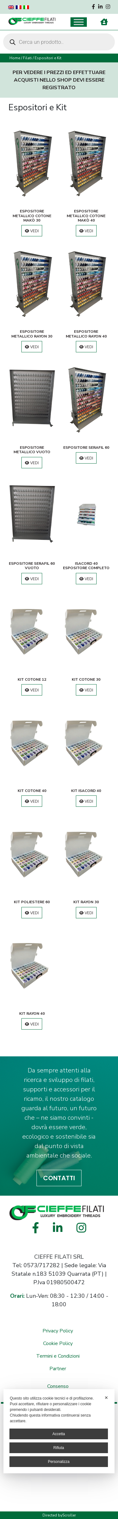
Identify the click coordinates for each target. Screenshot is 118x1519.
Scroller (69, 1515)
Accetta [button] (58, 1434)
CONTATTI (59, 1178)
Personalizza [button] (59, 1461)
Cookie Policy (58, 1343)
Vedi (32, 231)
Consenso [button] (58, 1386)
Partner (57, 1368)
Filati (27, 58)
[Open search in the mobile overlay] (59, 42)
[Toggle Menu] (79, 22)
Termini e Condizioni (58, 1356)
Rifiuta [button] (58, 1448)
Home (14, 58)
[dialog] (59, 1431)
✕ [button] (106, 1397)
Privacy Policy (57, 1330)
